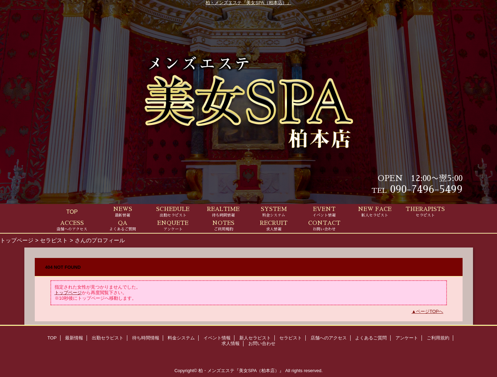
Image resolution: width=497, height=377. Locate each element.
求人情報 (231, 343)
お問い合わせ (261, 343)
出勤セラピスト (107, 337)
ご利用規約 (438, 337)
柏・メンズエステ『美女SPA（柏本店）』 (248, 2)
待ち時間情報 (145, 337)
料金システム (181, 337)
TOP (72, 212)
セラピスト (54, 240)
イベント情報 (217, 337)
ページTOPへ (429, 311)
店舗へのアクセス (329, 337)
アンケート (406, 337)
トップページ (16, 240)
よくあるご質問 (371, 337)
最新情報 (74, 337)
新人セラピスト (255, 337)
